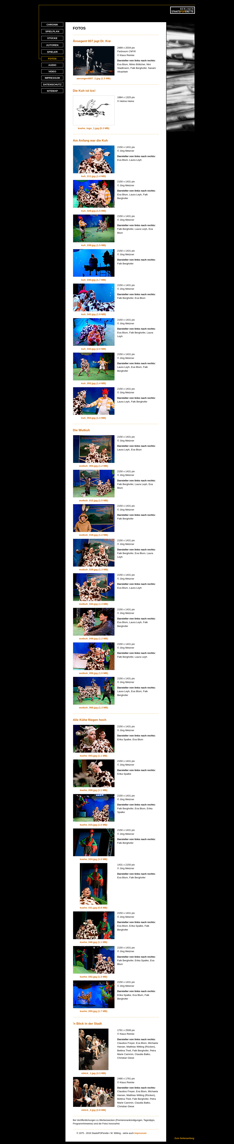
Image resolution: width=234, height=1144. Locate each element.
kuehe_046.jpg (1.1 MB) (93, 942)
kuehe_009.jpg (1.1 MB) (93, 790)
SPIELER (52, 52)
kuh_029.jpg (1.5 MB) (93, 210)
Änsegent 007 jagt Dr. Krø (92, 41)
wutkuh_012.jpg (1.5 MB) (93, 500)
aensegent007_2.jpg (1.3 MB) (94, 78)
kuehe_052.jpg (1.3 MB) (93, 976)
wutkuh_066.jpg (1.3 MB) (93, 707)
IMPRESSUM (52, 78)
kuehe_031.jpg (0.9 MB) (93, 907)
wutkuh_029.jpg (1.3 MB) (93, 569)
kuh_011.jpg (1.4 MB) (93, 176)
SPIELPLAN (52, 31)
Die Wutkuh (81, 430)
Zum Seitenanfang (184, 1138)
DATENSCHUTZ (52, 84)
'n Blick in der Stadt (87, 1023)
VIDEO (52, 71)
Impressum (140, 1133)
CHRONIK (52, 24)
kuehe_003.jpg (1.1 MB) (93, 755)
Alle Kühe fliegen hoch (89, 720)
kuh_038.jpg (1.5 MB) (93, 245)
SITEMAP (52, 91)
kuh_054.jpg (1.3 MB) (93, 418)
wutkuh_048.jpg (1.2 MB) (93, 638)
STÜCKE (52, 38)
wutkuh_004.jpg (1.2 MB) (93, 466)
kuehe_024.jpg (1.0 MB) (93, 859)
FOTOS (52, 58)
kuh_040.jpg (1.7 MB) (93, 279)
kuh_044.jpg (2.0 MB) (93, 349)
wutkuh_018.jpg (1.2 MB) (93, 535)
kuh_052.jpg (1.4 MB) (93, 383)
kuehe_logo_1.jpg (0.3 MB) (93, 128)
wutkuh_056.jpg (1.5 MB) (93, 673)
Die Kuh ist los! (84, 90)
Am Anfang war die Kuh (90, 140)
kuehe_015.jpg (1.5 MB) (93, 824)
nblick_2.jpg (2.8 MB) (93, 1110)
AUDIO (52, 65)
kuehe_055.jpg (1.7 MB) (93, 1011)
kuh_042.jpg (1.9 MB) (93, 314)
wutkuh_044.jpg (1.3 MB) (93, 604)
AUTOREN (52, 45)
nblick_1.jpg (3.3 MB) (93, 1073)
